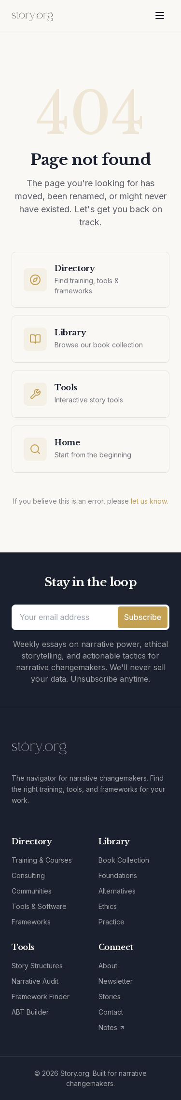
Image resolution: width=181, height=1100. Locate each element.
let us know (149, 501)
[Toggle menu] (159, 15)
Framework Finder (41, 996)
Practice (111, 922)
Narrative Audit (35, 981)
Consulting (28, 875)
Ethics (107, 906)
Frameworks (31, 922)
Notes (111, 1027)
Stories (109, 996)
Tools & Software (39, 906)
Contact (110, 1012)
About (107, 966)
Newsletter (115, 981)
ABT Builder (30, 1012)
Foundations (117, 875)
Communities (32, 891)
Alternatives (117, 891)
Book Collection (123, 860)
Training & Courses (42, 860)
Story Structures (37, 966)
